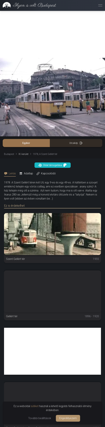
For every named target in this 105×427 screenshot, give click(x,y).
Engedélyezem (68, 418)
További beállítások (39, 418)
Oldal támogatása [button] (53, 165)
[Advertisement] (52, 34)
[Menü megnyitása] (100, 5)
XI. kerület (23, 154)
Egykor (26, 143)
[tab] (11, 173)
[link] (28, 5)
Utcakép (76, 143)
